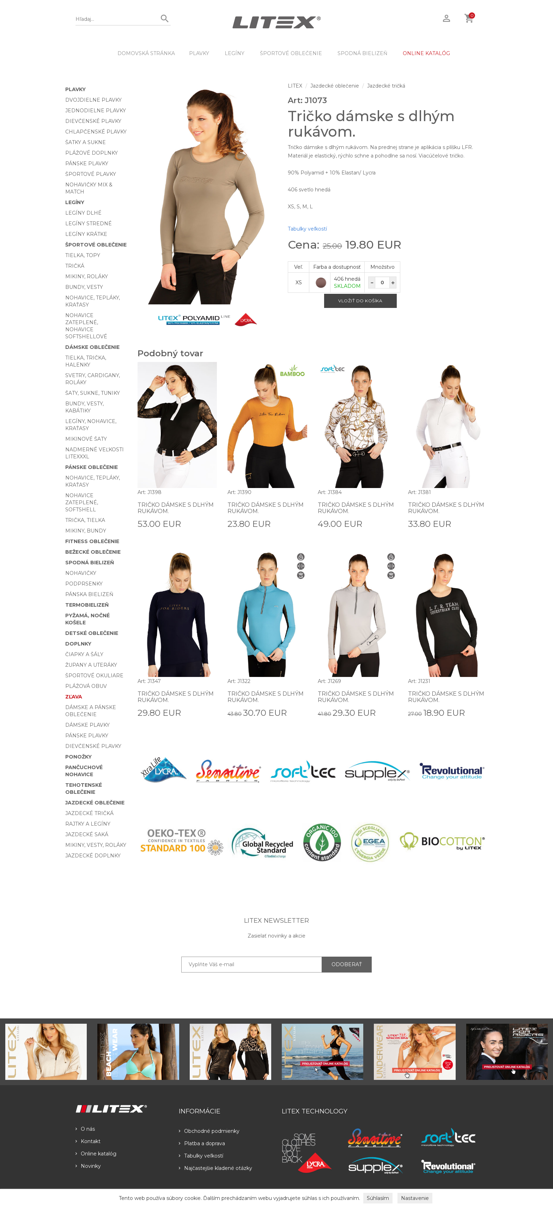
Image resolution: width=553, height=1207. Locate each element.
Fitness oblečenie (92, 541)
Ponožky (78, 757)
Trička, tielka (85, 520)
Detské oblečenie (91, 633)
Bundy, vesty (84, 287)
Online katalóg (95, 1153)
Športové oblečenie (291, 53)
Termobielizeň (87, 605)
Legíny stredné (88, 223)
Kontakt (88, 1141)
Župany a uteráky (91, 665)
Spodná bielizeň (362, 53)
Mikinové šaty (86, 439)
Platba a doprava (202, 1143)
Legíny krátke (86, 234)
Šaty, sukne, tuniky (92, 393)
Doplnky (78, 644)
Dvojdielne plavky (93, 100)
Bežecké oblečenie (93, 552)
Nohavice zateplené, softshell (81, 502)
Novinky (88, 1166)
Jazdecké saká (86, 834)
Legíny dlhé (83, 213)
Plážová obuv (86, 686)
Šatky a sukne (85, 142)
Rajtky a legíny (87, 824)
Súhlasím (378, 1198)
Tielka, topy (82, 255)
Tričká (74, 266)
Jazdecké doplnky (93, 855)
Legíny (234, 53)
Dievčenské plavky (93, 121)
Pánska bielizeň (89, 594)
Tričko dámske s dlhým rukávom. (176, 508)
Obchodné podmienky (209, 1131)
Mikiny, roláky (86, 276)
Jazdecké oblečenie (94, 802)
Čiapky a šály (84, 654)
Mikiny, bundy (85, 531)
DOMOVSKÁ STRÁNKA (146, 53)
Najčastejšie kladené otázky (215, 1168)
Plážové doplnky (91, 153)
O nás (85, 1129)
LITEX (295, 86)
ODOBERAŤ (347, 964)
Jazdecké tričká (89, 813)
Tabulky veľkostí (307, 229)
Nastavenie (415, 1198)
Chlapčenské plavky (96, 132)
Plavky (199, 53)
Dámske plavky (87, 725)
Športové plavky (90, 174)
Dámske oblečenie (92, 347)
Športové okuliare (94, 675)
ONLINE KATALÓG (426, 53)
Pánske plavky (86, 163)
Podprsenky (84, 584)
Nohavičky (80, 573)
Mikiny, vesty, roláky (95, 845)
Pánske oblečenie (91, 467)
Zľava (73, 697)
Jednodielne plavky (95, 110)
